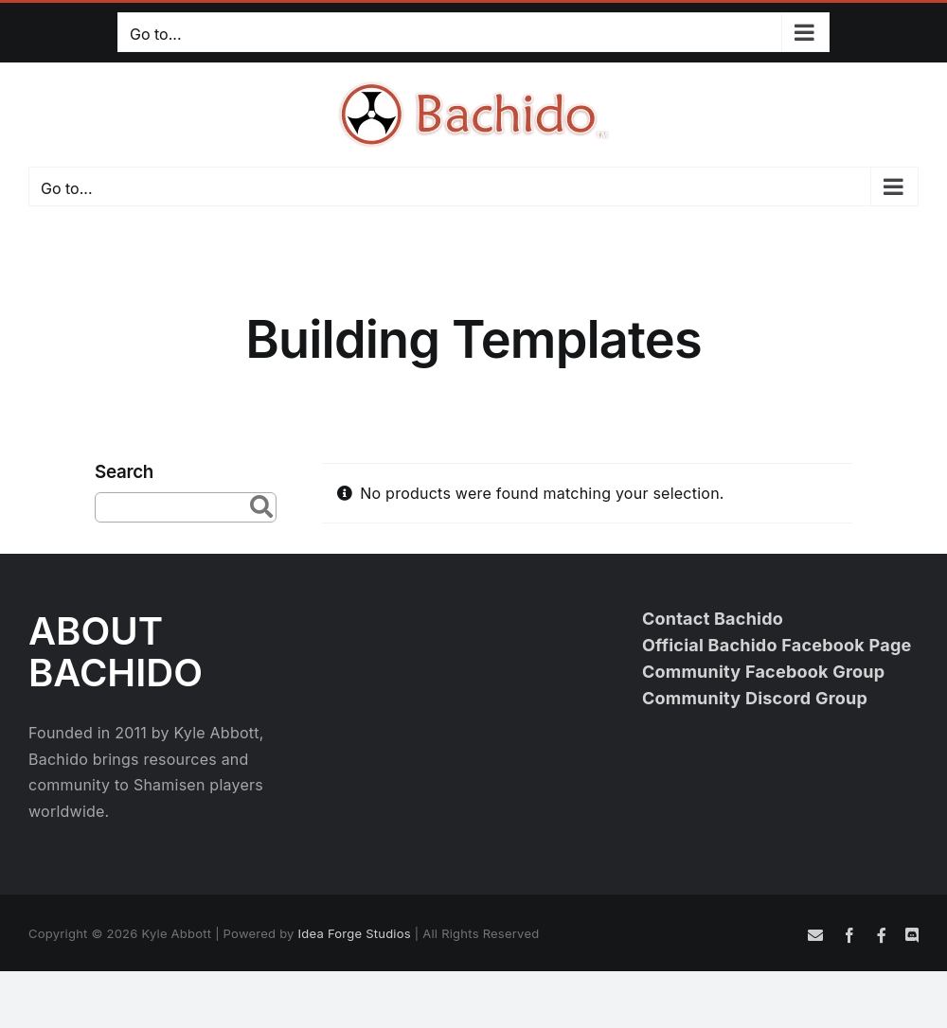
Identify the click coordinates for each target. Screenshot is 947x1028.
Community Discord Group (754, 698)
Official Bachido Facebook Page (777, 645)
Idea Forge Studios (354, 933)
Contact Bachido (712, 619)
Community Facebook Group (763, 672)
